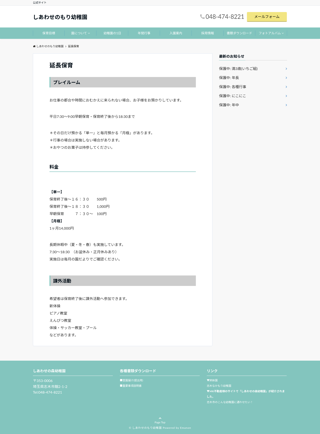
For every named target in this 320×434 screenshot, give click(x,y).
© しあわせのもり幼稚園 (145, 427)
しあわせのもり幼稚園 (60, 17)
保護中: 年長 (229, 77)
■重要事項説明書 (131, 385)
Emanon (185, 427)
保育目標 (48, 33)
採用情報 (207, 33)
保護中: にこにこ (232, 96)
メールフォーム (267, 16)
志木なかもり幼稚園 (219, 385)
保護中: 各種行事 (232, 86)
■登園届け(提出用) (131, 380)
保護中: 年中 (229, 105)
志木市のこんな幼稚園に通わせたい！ (230, 402)
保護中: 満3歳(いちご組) (238, 68)
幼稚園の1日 (112, 33)
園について (79, 33)
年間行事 (144, 33)
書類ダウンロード (239, 33)
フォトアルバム (270, 33)
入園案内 (176, 33)
